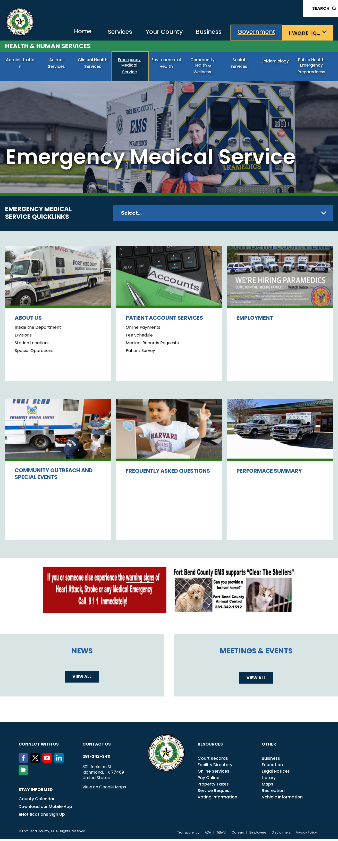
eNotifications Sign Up (42, 816)
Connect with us (39, 746)
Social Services (239, 61)
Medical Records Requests (152, 344)
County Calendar (37, 801)
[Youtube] (48, 763)
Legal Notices (276, 773)
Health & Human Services (48, 45)
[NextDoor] (24, 775)
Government (255, 32)
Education (272, 767)
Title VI (221, 834)
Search (320, 8)
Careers (238, 834)
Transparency (188, 834)
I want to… (304, 32)
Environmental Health (167, 64)
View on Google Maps (104, 789)
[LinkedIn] (60, 763)
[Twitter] (36, 763)
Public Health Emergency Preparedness (312, 66)
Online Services (213, 773)
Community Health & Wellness (203, 66)
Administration (20, 61)
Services (115, 32)
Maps (267, 786)
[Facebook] (24, 763)
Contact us (96, 746)
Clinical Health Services (93, 64)
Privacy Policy (306, 834)
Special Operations (34, 352)
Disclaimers (281, 834)
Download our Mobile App (45, 808)
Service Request (214, 792)
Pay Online (208, 779)
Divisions (23, 337)
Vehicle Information (282, 799)
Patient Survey (140, 352)
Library (269, 779)
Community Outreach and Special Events (54, 475)
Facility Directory (215, 767)
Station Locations (32, 344)
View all (81, 678)
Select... (131, 214)
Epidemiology (276, 61)
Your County (160, 32)
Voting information (217, 799)
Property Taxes (213, 786)
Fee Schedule (139, 337)
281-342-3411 (96, 758)
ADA (208, 834)
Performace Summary (269, 472)
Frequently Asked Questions (168, 472)
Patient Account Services (164, 319)
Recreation (273, 792)
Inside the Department (38, 329)
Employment (254, 319)
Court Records (213, 760)
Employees (257, 834)
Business (206, 32)
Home (76, 32)
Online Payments (143, 329)
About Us (28, 319)
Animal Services (57, 61)
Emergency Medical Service (130, 64)
